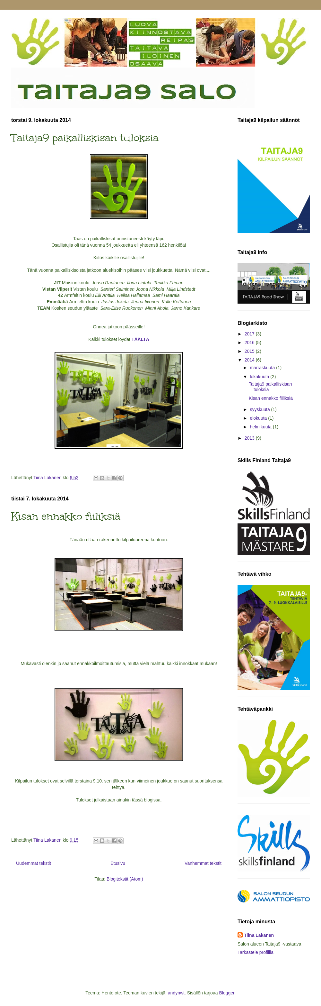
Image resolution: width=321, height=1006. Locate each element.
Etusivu (117, 863)
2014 (250, 359)
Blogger (226, 992)
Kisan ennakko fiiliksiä (65, 516)
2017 (250, 333)
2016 (250, 342)
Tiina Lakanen (259, 935)
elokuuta (259, 418)
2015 (250, 351)
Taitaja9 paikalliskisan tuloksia (85, 138)
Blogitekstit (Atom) (125, 879)
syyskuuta (260, 409)
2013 (250, 438)
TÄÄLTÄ (140, 339)
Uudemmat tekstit (33, 863)
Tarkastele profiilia (255, 952)
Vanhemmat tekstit (203, 863)
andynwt (176, 992)
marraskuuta (263, 367)
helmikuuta (261, 426)
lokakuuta (260, 376)
